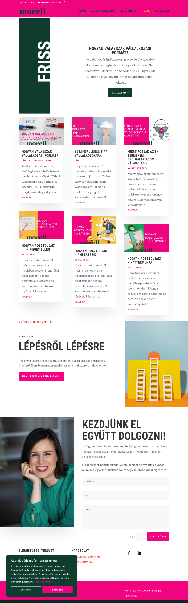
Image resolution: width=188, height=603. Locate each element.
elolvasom (119, 92)
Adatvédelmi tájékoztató (46, 581)
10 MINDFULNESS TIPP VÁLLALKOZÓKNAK (91, 153)
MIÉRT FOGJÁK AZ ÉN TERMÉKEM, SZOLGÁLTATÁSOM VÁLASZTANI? (143, 157)
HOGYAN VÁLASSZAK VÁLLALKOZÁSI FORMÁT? (120, 50)
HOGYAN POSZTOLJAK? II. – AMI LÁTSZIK (94, 253)
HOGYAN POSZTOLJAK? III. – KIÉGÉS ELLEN (39, 247)
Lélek (25, 160)
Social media (29, 254)
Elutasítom (25, 589)
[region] (41, 576)
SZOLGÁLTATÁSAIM (102, 11)
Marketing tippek (137, 168)
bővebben (27, 197)
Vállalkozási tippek (40, 160)
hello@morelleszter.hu (86, 556)
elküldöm (156, 536)
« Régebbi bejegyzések (35, 322)
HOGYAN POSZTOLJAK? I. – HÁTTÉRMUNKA (146, 260)
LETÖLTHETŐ (129, 11)
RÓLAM (82, 11)
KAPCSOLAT (162, 11)
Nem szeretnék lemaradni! (40, 376)
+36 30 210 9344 (82, 562)
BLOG (147, 11)
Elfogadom (57, 589)
